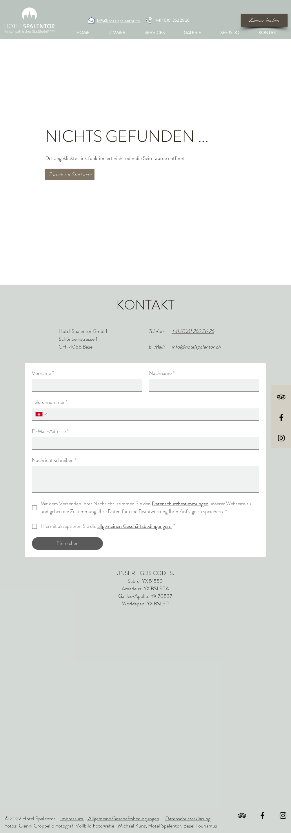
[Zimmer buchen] (264, 20)
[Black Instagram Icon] (281, 438)
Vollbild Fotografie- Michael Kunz (111, 826)
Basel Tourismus (200, 826)
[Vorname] (85, 385)
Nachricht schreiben (54, 460)
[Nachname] (202, 385)
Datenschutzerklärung (187, 818)
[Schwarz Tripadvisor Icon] (281, 396)
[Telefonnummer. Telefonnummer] (151, 414)
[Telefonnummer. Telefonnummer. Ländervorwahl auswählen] (41, 414)
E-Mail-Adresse (50, 431)
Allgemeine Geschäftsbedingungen (123, 818)
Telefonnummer (50, 402)
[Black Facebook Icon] (281, 417)
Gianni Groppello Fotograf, (46, 826)
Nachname (161, 373)
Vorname (43, 373)
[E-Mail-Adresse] (143, 443)
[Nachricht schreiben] (145, 479)
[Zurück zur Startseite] (69, 174)
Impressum (72, 818)
